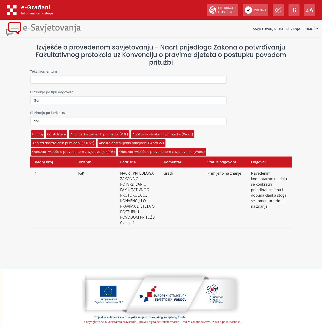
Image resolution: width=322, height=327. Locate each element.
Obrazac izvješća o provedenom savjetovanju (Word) (162, 151)
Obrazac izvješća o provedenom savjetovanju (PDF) (73, 151)
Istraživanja (289, 29)
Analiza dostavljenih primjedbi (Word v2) (131, 143)
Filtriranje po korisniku (47, 113)
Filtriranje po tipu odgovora (52, 92)
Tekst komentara (43, 71)
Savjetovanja (264, 29)
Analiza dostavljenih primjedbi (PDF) (99, 134)
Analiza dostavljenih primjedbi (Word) (162, 134)
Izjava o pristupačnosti (226, 322)
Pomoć (309, 29)
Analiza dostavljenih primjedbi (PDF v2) (63, 143)
